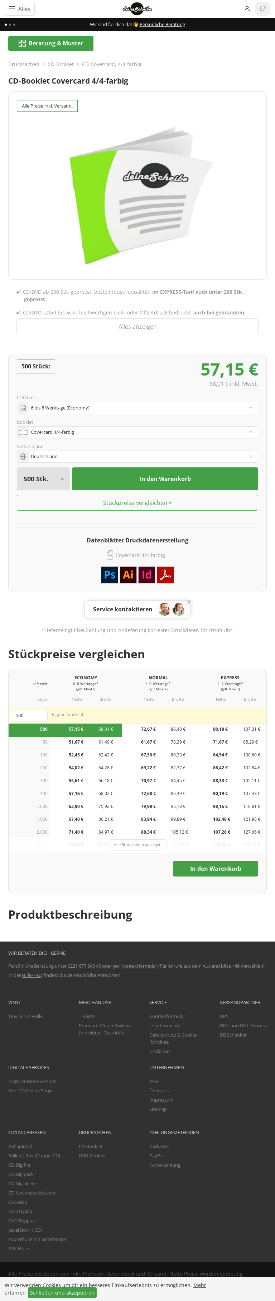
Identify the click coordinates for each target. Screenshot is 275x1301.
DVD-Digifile (20, 1211)
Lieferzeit (26, 398)
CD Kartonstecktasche (31, 1193)
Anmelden (247, 9)
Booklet (25, 422)
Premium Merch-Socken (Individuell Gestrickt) (104, 1029)
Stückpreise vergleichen (135, 503)
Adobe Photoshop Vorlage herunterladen (109, 575)
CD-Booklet (61, 64)
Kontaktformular (139, 966)
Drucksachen (23, 64)
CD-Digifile (19, 1165)
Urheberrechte (164, 1026)
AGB (153, 1081)
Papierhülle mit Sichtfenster (37, 1239)
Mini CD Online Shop (30, 1091)
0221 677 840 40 (84, 966)
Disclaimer (160, 1051)
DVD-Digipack (22, 1221)
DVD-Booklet (92, 1156)
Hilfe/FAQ (32, 975)
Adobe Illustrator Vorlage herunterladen (128, 575)
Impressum (161, 1100)
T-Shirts (87, 1016)
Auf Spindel (20, 1146)
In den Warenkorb (165, 479)
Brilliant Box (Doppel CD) (34, 1156)
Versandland (30, 446)
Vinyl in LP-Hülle (25, 1016)
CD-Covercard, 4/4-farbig (111, 64)
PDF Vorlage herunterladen (165, 575)
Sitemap (158, 1109)
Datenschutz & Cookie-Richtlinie (173, 1039)
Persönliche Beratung (162, 24)
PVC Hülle (18, 1249)
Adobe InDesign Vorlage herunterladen (146, 575)
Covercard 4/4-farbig (140, 555)
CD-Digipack (21, 1174)
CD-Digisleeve (22, 1184)
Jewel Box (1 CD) (25, 1230)
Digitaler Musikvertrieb (32, 1081)
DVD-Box (17, 1202)
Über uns (159, 1091)
